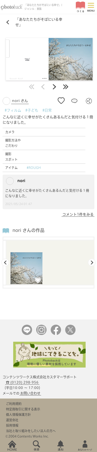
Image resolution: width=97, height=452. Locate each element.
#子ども (31, 110)
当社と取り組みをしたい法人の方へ (31, 430)
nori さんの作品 (28, 230)
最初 (31, 86)
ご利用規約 (13, 403)
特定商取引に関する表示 (23, 409)
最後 (65, 86)
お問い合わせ (30, 393)
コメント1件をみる (78, 214)
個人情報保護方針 (18, 414)
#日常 (47, 110)
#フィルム (13, 110)
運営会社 (12, 420)
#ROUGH (34, 167)
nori (15, 181)
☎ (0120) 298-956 (22, 382)
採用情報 (12, 425)
